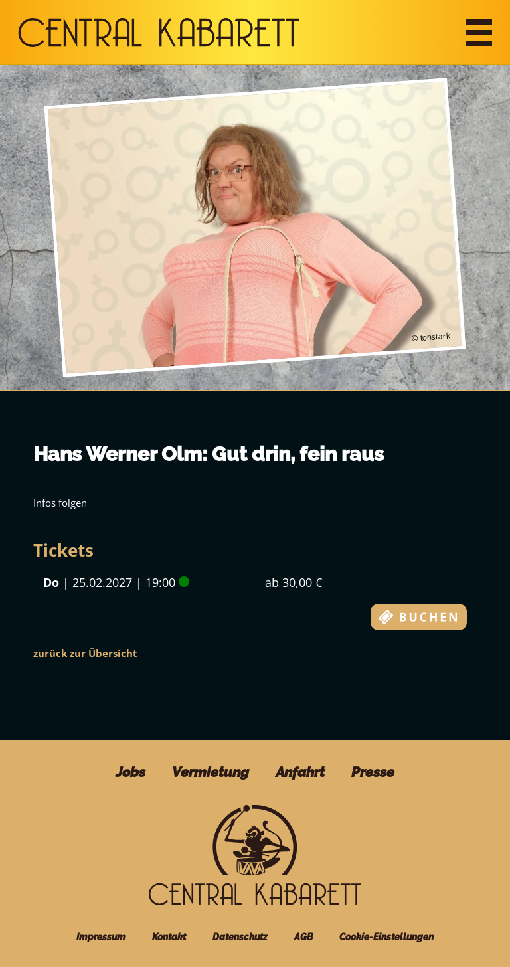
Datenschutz (240, 937)
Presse (372, 772)
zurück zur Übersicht (85, 652)
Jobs (130, 772)
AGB (303, 937)
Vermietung (210, 772)
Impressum (101, 937)
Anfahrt (300, 772)
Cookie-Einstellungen (386, 937)
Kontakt (169, 937)
